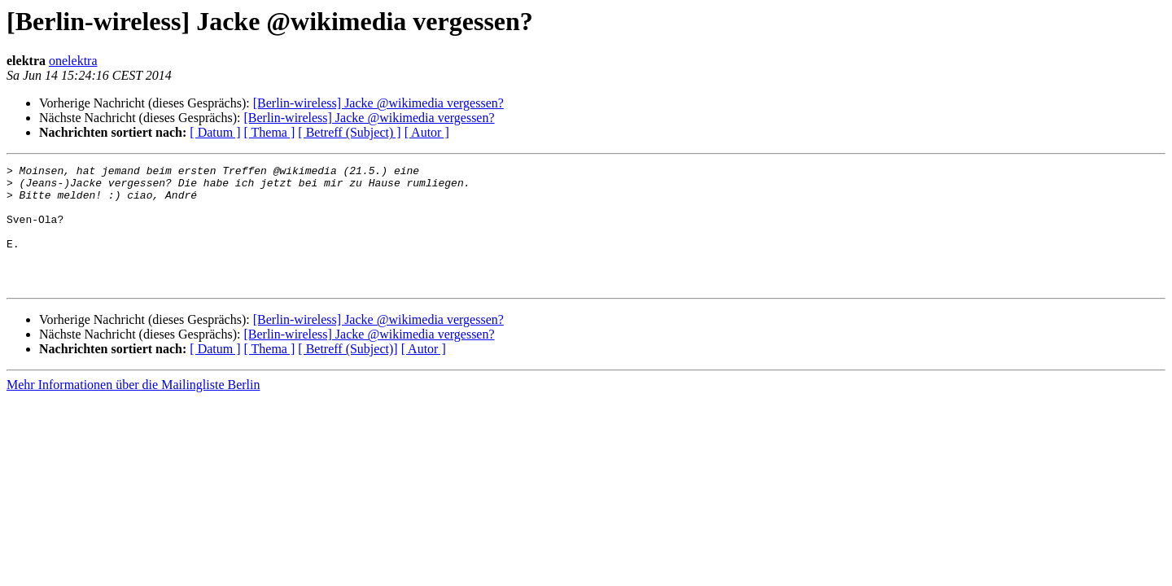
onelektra (73, 61)
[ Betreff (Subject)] (347, 373)
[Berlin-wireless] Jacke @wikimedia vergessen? (378, 103)
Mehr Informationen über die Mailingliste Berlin (133, 409)
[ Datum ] (215, 132)
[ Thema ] (269, 132)
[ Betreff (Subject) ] (349, 132)
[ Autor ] (427, 132)
